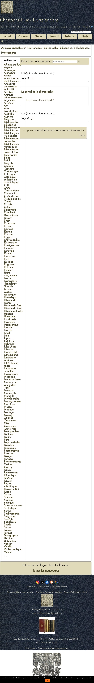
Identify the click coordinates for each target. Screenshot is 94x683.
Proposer (28, 130)
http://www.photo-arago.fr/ (40, 100)
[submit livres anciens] (93, 32)
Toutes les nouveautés (45, 570)
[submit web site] (79, 61)
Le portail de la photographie (37, 91)
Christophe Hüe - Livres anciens (29, 20)
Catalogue (23, 36)
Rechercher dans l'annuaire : (37, 61)
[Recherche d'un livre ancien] (81, 32)
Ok (47, 680)
